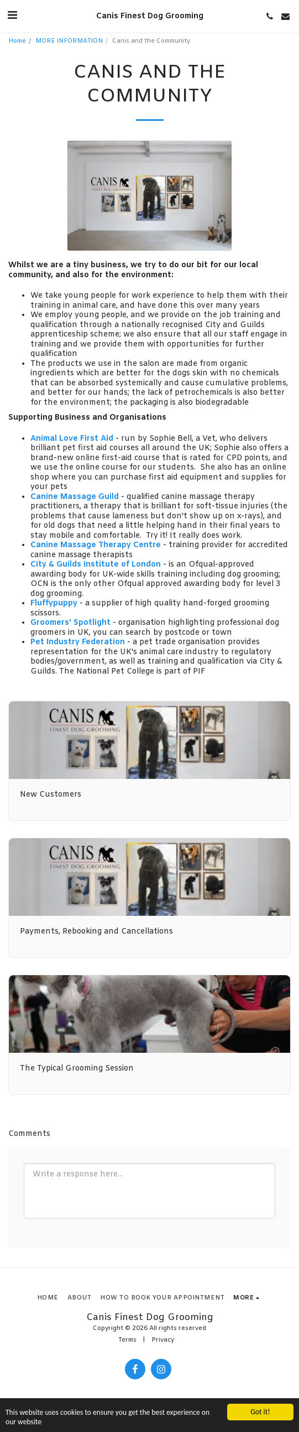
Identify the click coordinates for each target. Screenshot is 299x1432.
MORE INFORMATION (69, 41)
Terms (127, 1340)
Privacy (162, 1340)
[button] (12, 15)
